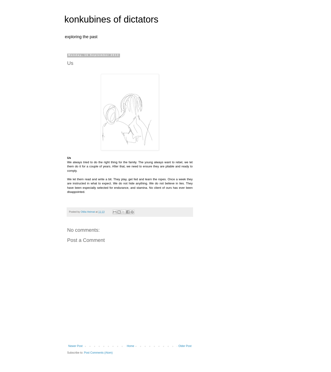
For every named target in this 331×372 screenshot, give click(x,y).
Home (130, 346)
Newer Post (75, 346)
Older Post (184, 346)
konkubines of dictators (111, 19)
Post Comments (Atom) (98, 352)
